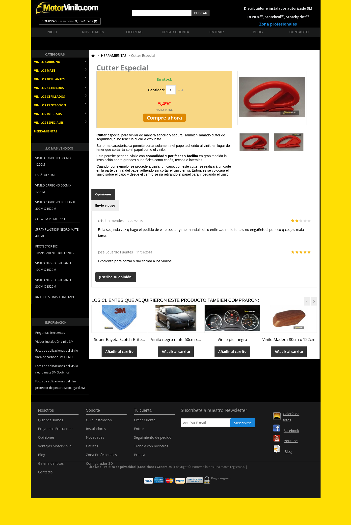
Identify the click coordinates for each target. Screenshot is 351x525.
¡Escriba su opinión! (116, 277)
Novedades (93, 32)
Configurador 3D (99, 466)
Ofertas (134, 32)
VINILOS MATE (60, 70)
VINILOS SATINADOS (60, 87)
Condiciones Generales (155, 490)
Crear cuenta (175, 32)
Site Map (95, 490)
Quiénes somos (50, 422)
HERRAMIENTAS (45, 131)
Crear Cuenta (144, 422)
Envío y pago (105, 205)
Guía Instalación (99, 422)
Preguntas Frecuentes (55, 431)
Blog (258, 32)
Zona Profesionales (101, 457)
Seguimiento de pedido (152, 440)
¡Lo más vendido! (59, 148)
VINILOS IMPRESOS (60, 113)
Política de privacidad (120, 490)
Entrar (216, 32)
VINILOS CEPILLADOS (60, 96)
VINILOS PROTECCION (60, 104)
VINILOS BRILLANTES (60, 78)
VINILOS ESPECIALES (60, 122)
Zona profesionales (278, 24)
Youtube (291, 440)
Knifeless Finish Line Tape (55, 297)
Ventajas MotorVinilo (55, 448)
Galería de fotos (51, 466)
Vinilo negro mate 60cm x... (176, 339)
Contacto (299, 32)
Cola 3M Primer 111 (50, 219)
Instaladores (96, 431)
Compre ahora (164, 117)
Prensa (139, 457)
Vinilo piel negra (232, 339)
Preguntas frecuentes (50, 333)
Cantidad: (156, 90)
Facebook (291, 430)
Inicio (52, 32)
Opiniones (103, 194)
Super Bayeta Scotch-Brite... (119, 339)
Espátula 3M (45, 175)
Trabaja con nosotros (151, 448)
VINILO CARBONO (60, 61)
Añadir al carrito (119, 351)
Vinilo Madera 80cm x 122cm (288, 339)
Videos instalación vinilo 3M (54, 342)
